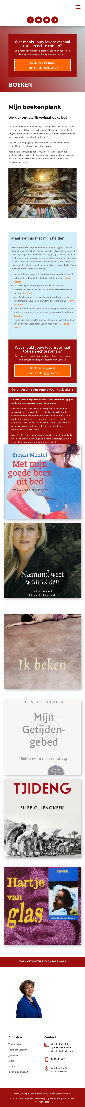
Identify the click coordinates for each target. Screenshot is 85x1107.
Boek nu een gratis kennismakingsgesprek (42, 65)
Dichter (12, 1066)
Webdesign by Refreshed (47, 1098)
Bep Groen (19, 316)
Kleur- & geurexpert (18, 1071)
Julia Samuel (27, 293)
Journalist (13, 1055)
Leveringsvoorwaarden (60, 1093)
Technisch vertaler (17, 1049)
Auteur (11, 1060)
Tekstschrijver (15, 1044)
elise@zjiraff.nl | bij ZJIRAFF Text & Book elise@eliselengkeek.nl (62, 1048)
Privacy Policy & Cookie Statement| (31, 1093)
